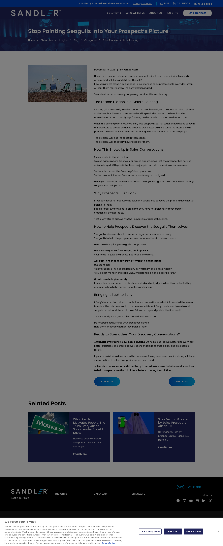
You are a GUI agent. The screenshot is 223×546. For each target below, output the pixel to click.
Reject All (172, 531)
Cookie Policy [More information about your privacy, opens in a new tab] (108, 543)
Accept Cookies (193, 531)
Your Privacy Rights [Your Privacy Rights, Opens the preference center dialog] (150, 531)
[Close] (218, 531)
